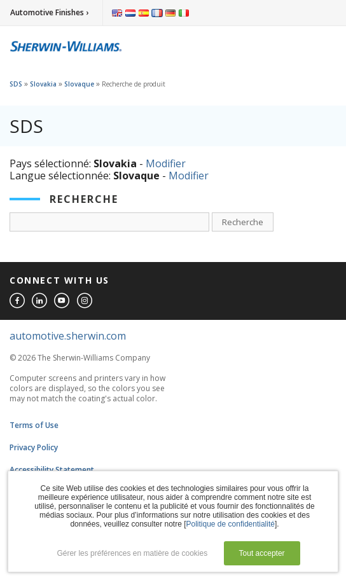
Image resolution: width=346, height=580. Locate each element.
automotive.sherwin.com (68, 336)
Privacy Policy (34, 447)
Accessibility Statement (52, 469)
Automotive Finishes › (49, 12)
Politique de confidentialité (230, 524)
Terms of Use (34, 425)
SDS (16, 83)
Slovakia (43, 83)
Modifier (166, 163)
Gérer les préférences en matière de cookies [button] (132, 553)
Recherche (242, 222)
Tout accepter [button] (262, 553)
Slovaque (79, 83)
